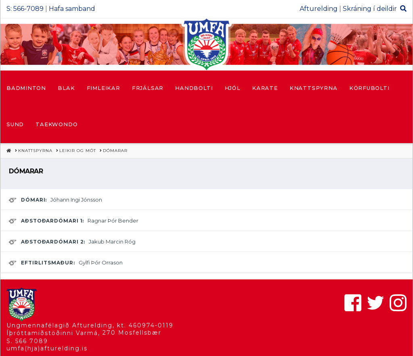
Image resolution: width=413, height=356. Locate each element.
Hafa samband (72, 8)
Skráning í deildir (370, 8)
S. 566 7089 (27, 341)
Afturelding (319, 8)
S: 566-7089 (25, 8)
